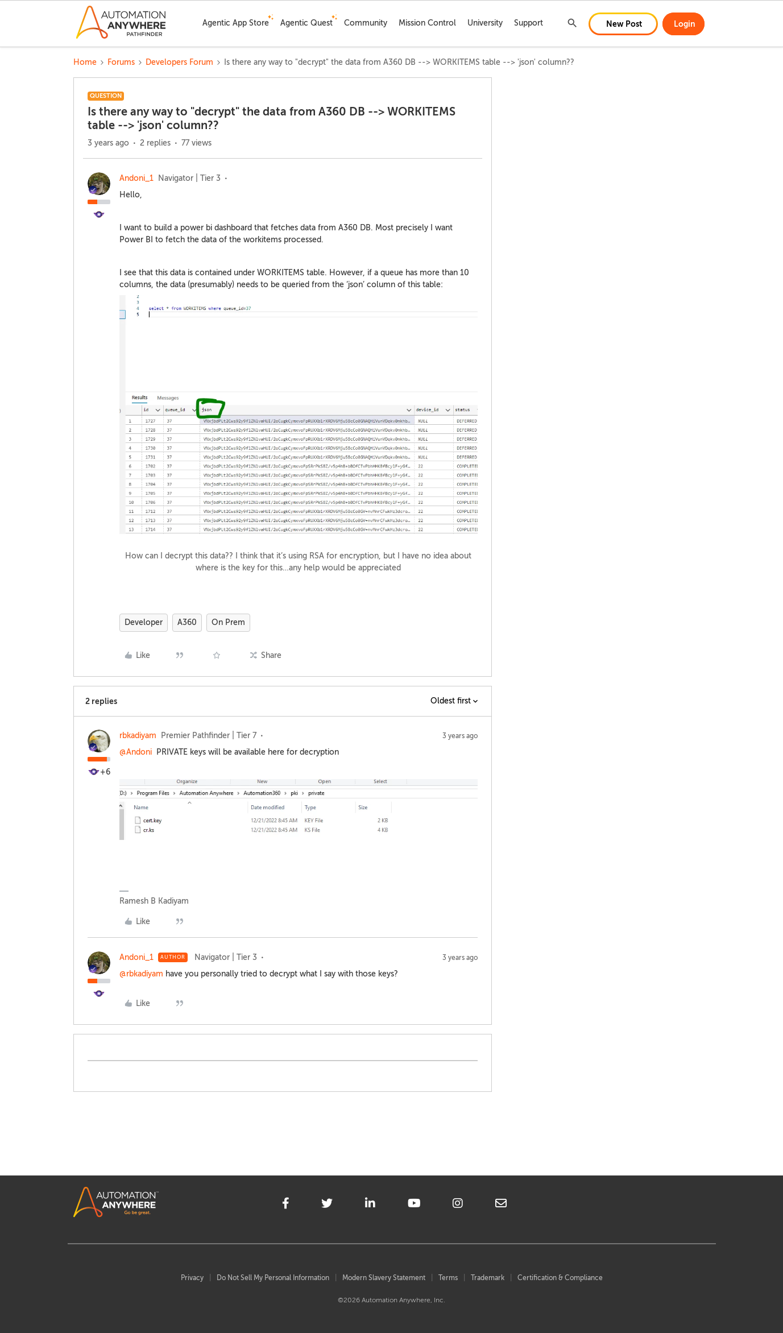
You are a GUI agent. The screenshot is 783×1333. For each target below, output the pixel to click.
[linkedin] (370, 1205)
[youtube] (414, 1205)
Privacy (192, 1278)
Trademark (487, 1278)
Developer (144, 622)
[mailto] (501, 1205)
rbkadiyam (137, 735)
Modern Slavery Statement (383, 1278)
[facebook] (285, 1205)
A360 (187, 622)
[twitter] (327, 1205)
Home (85, 62)
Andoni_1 (136, 178)
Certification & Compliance (560, 1278)
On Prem (228, 622)
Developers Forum (179, 62)
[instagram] (458, 1205)
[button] (623, 24)
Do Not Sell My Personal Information (273, 1278)
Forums (121, 62)
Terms (448, 1278)
